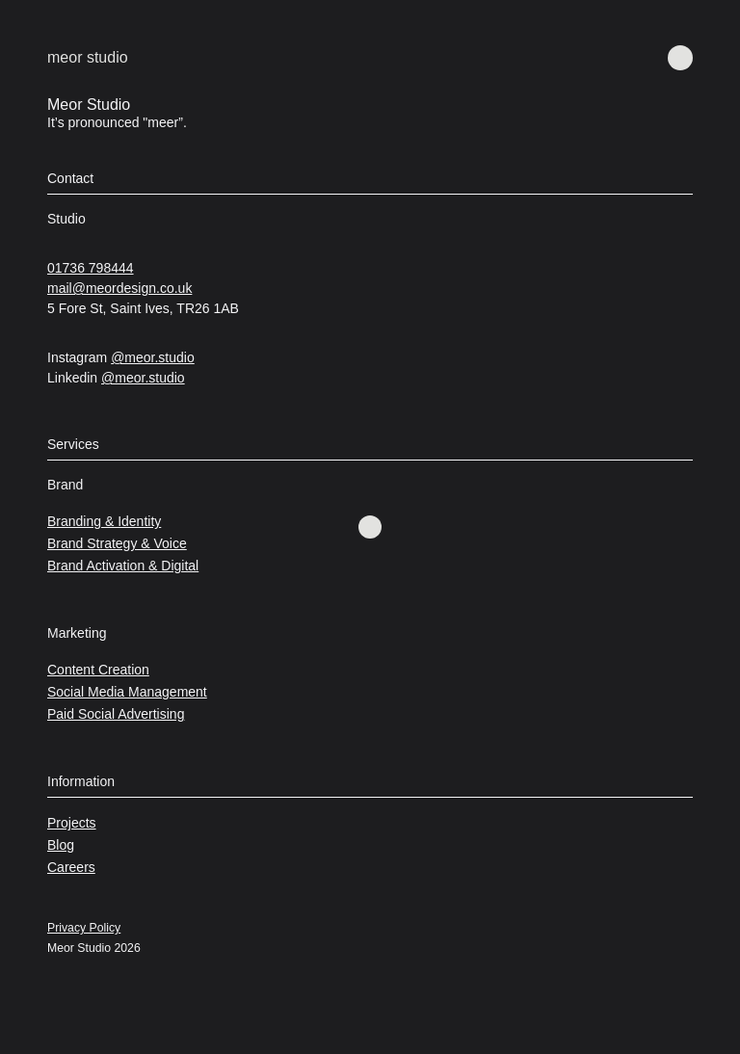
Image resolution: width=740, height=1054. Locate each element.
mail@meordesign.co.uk (119, 288)
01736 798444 (90, 268)
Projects (71, 822)
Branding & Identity (104, 521)
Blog (60, 845)
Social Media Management (127, 691)
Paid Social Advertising (115, 714)
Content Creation (98, 669)
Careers (71, 867)
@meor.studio (153, 357)
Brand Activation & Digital (122, 565)
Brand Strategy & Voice (117, 543)
